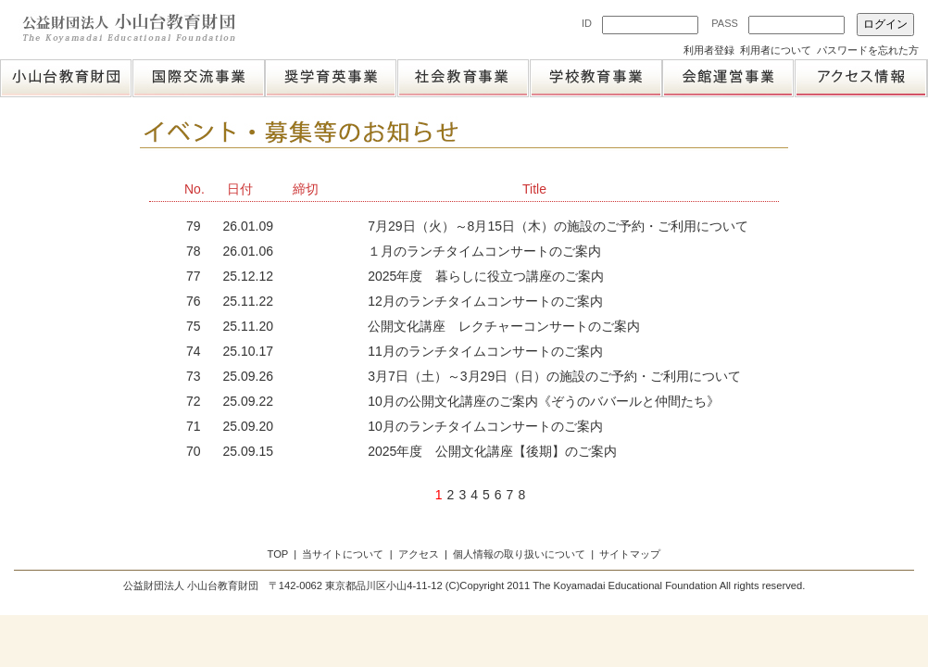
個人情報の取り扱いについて (519, 554)
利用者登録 (708, 50)
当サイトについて (342, 554)
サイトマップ (629, 554)
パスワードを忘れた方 (868, 50)
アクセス (418, 554)
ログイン (885, 24)
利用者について (775, 50)
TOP (278, 554)
